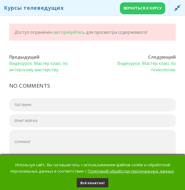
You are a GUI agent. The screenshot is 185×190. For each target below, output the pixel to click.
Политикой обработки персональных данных (130, 171)
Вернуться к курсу (143, 8)
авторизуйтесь (69, 32)
